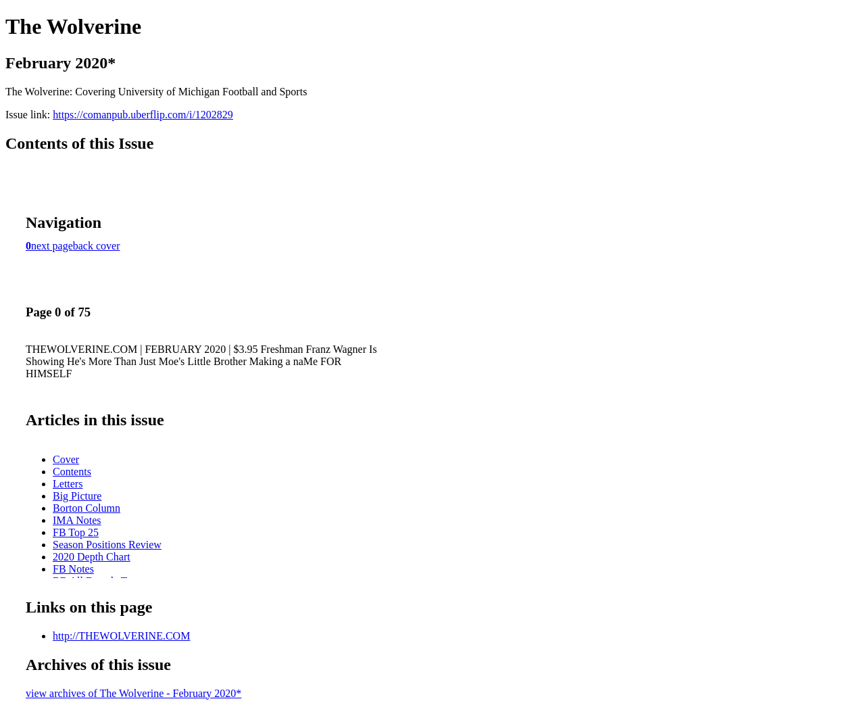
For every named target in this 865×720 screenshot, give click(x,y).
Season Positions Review (107, 544)
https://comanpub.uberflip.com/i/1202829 (143, 114)
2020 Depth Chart (91, 556)
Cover (66, 459)
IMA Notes (77, 520)
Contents (72, 471)
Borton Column (86, 508)
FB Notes (73, 569)
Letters (67, 483)
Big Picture (77, 496)
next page (52, 245)
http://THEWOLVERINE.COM (121, 636)
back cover (96, 245)
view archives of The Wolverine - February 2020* (133, 693)
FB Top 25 (76, 532)
